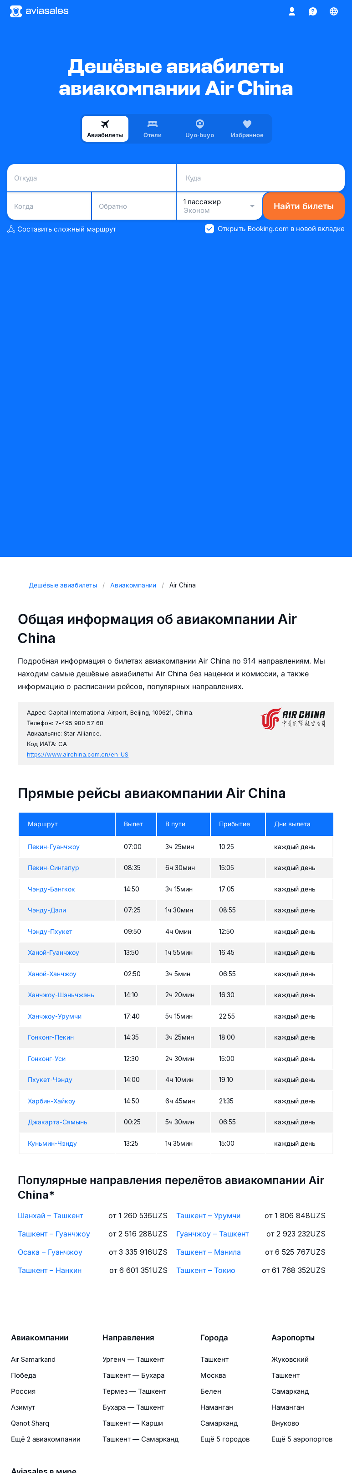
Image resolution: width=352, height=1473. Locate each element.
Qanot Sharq (30, 1423)
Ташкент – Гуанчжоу (54, 1233)
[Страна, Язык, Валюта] (334, 11)
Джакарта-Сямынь (57, 1122)
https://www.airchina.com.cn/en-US (77, 754)
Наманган (216, 1407)
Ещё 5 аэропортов (301, 1439)
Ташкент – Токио (205, 1270)
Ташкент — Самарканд (140, 1439)
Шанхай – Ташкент (50, 1215)
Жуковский (290, 1359)
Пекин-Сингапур (53, 867)
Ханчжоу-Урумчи (55, 1016)
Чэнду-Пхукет (50, 931)
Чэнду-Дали (47, 910)
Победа (23, 1375)
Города (214, 1337)
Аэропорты (293, 1337)
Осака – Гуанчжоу (50, 1252)
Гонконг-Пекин (51, 1037)
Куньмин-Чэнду (52, 1143)
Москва (213, 1375)
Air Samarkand (33, 1359)
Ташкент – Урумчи (208, 1215)
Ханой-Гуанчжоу (53, 952)
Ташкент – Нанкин (50, 1270)
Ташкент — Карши (132, 1423)
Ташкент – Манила (208, 1252)
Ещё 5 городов (225, 1439)
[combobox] (91, 177)
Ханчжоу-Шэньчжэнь (61, 995)
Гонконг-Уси (47, 1058)
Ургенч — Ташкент (133, 1359)
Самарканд (219, 1423)
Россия (23, 1391)
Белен (210, 1391)
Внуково (285, 1423)
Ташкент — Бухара (133, 1375)
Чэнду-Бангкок (51, 889)
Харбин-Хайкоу (52, 1101)
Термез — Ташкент (134, 1391)
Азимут (23, 1407)
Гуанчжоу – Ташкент (212, 1233)
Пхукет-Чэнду (50, 1079)
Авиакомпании (39, 1337)
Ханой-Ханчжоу (52, 974)
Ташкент (214, 1359)
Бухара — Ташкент (133, 1407)
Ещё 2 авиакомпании (46, 1439)
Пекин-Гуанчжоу (54, 846)
